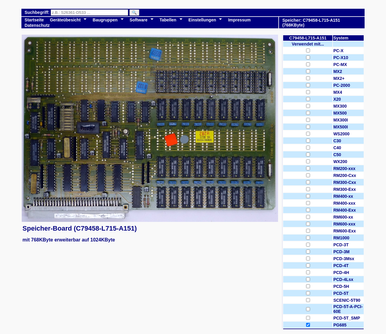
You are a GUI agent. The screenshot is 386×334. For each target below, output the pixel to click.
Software (138, 19)
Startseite (34, 19)
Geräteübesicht (65, 19)
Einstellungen (202, 19)
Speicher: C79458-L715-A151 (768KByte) (311, 22)
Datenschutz (37, 25)
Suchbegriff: (38, 12)
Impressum (239, 19)
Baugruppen (105, 19)
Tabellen (168, 19)
